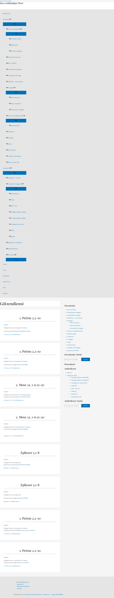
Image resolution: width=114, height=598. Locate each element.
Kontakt (5, 293)
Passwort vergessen (15, 51)
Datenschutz (6, 282)
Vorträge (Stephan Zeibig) (17, 218)
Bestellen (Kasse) (12, 249)
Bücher (12, 236)
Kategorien (70, 375)
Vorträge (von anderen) (16, 224)
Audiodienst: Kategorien (15, 184)
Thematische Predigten (16, 110)
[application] (10, 19)
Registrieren (13, 45)
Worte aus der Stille (12, 162)
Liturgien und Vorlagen (13, 156)
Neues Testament (15, 103)
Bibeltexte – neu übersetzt (14, 81)
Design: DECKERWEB (57, 594)
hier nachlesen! (30, 530)
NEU (68, 373)
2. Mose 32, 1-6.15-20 (30, 385)
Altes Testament (14, 97)
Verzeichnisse (11, 150)
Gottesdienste (14, 194)
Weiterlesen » (12, 334)
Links (4, 270)
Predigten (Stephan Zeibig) (17, 212)
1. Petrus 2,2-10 (30, 318)
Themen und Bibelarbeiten (15, 116)
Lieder (9, 144)
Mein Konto (11, 255)
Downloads (7, 19)
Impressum (6, 276)
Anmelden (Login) (15, 39)
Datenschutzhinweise (23, 586)
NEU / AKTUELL (11, 63)
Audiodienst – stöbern (13, 178)
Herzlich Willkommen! (22, 582)
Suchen (5, 264)
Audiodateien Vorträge (13, 75)
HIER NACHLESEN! (25, 331)
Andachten (10, 132)
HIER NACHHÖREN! (22, 364)
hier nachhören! (24, 562)
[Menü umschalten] (14, 24)
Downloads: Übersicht (13, 57)
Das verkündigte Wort (11, 3)
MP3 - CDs (74, 388)
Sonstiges (9, 138)
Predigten (10, 88)
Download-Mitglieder (14, 29)
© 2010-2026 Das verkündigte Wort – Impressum (36, 594)
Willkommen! (6, 13)
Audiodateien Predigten (14, 69)
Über (4, 287)
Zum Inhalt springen (6, 1)
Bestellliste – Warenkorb (14, 242)
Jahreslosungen (14, 125)
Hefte (11, 230)
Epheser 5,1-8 (30, 453)
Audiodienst (7, 168)
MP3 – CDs (13, 206)
